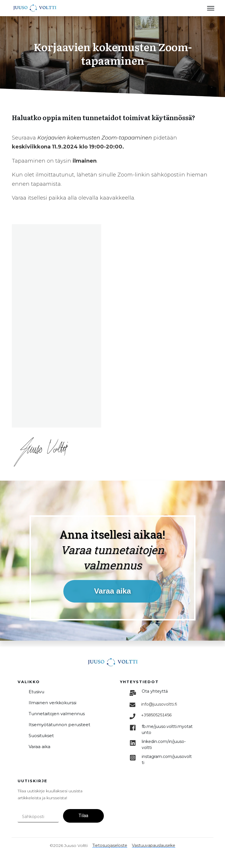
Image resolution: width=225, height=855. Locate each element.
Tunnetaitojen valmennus (57, 713)
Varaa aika (39, 746)
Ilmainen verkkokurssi (52, 702)
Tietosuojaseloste (109, 845)
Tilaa (83, 815)
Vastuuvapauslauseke (153, 845)
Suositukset (41, 735)
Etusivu (36, 691)
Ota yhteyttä (155, 691)
